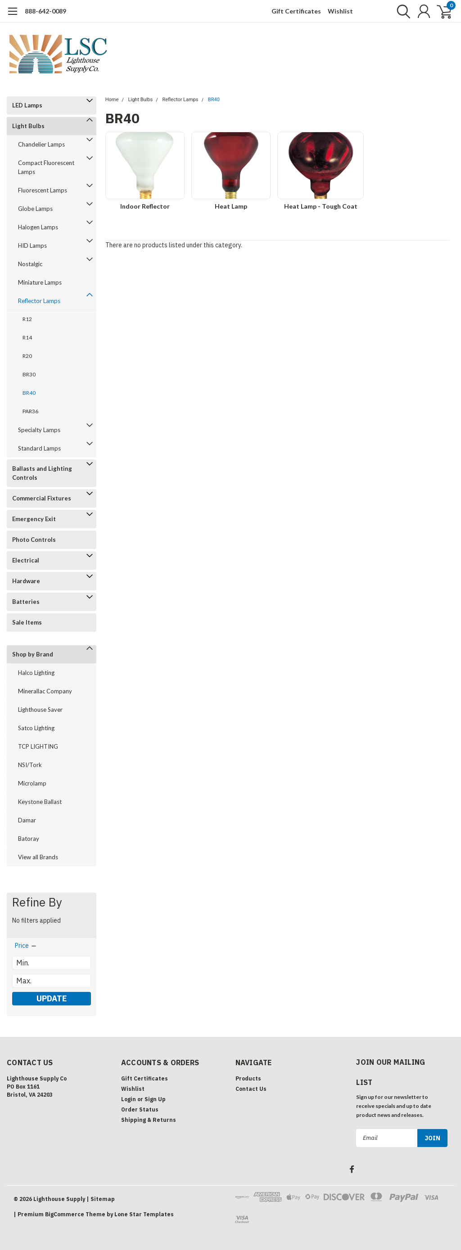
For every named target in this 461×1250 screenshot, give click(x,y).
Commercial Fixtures (41, 498)
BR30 (29, 374)
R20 (27, 356)
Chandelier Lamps (41, 144)
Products (248, 1078)
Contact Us (251, 1088)
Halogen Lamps (38, 227)
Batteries (26, 601)
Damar (27, 820)
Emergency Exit (34, 518)
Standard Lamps (39, 448)
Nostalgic (30, 264)
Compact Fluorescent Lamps (46, 167)
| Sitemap (100, 1199)
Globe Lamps (35, 208)
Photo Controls (34, 539)
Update (51, 998)
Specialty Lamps (39, 429)
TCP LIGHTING (38, 746)
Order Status (139, 1109)
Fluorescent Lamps (42, 190)
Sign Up (155, 1099)
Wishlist (340, 11)
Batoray (28, 838)
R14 (27, 337)
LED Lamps (27, 105)
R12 (27, 319)
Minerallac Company (45, 691)
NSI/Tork (30, 764)
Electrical (25, 560)
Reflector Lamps (39, 300)
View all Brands (38, 857)
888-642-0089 (45, 11)
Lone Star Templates (144, 1214)
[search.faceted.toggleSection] (26, 945)
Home (112, 100)
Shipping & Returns (148, 1119)
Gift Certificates (296, 11)
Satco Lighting (36, 728)
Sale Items (27, 622)
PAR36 (30, 411)
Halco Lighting (36, 672)
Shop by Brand (32, 654)
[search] (401, 11)
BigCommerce (64, 1214)
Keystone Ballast (40, 801)
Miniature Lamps (40, 282)
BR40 (29, 392)
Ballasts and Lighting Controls (42, 473)
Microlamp (32, 783)
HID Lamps (32, 245)
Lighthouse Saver (40, 709)
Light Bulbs (28, 125)
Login (128, 1099)
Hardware (26, 581)
